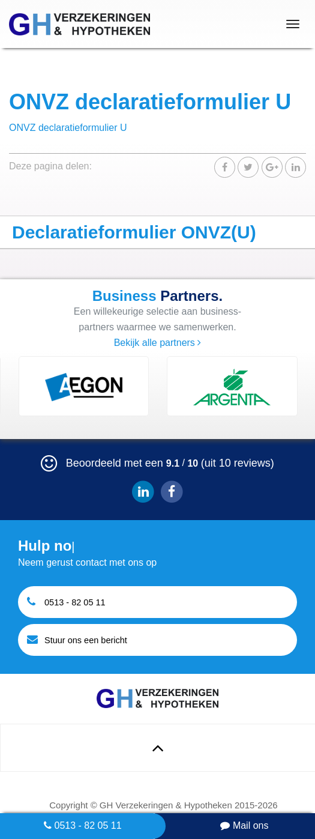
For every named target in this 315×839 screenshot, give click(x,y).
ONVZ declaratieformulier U (68, 128)
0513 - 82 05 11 (83, 825)
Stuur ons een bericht (77, 639)
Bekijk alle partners (158, 343)
